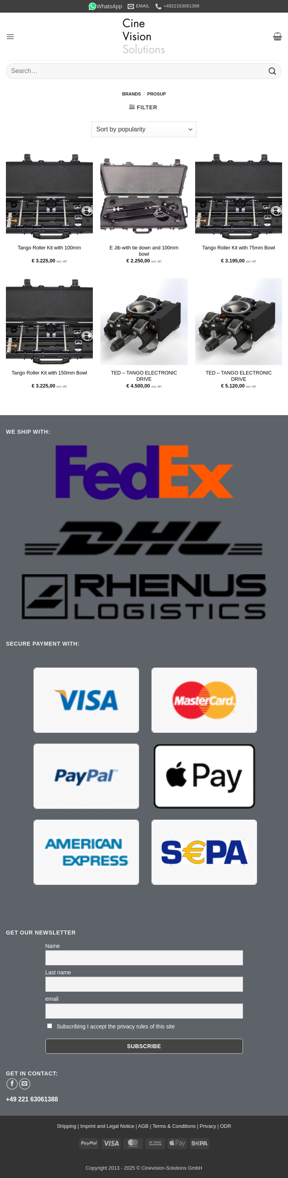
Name (52, 946)
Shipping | (68, 1126)
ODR (225, 1126)
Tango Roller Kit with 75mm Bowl (238, 248)
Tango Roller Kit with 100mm (49, 248)
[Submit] (272, 71)
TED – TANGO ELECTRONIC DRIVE (144, 376)
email (51, 999)
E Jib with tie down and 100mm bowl (143, 251)
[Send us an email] (24, 1084)
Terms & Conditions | (176, 1126)
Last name (58, 972)
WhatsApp (105, 6)
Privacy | (210, 1126)
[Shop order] (144, 129)
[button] (10, 37)
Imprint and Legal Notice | (109, 1126)
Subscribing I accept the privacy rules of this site (115, 1026)
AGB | (145, 1126)
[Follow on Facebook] (12, 1084)
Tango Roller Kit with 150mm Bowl (49, 373)
